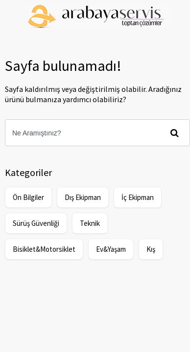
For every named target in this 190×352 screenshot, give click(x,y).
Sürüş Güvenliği (36, 223)
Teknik (90, 223)
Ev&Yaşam (111, 249)
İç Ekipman (137, 197)
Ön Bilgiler (28, 197)
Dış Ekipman (83, 197)
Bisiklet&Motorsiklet (44, 249)
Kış (150, 249)
